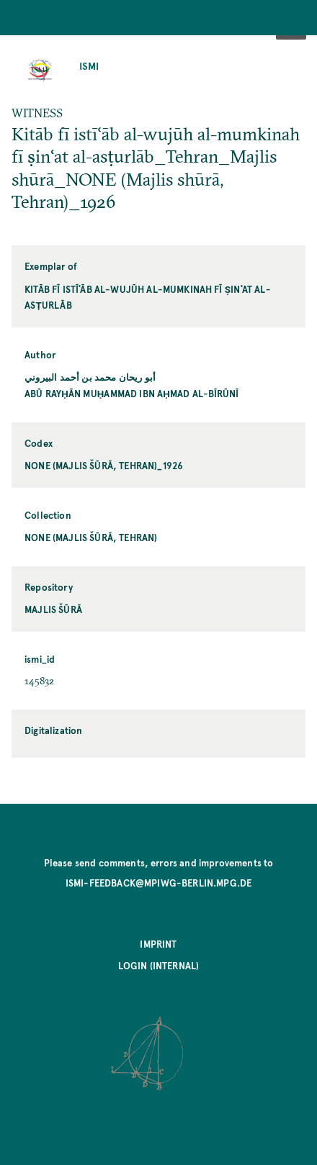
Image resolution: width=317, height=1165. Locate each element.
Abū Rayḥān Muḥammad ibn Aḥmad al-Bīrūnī (131, 393)
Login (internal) (159, 965)
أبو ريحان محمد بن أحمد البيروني (90, 377)
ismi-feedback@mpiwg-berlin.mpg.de (158, 882)
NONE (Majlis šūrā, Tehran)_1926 (103, 465)
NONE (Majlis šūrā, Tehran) (90, 537)
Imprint (158, 944)
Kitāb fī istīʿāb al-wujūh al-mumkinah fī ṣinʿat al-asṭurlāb (147, 297)
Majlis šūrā (53, 609)
